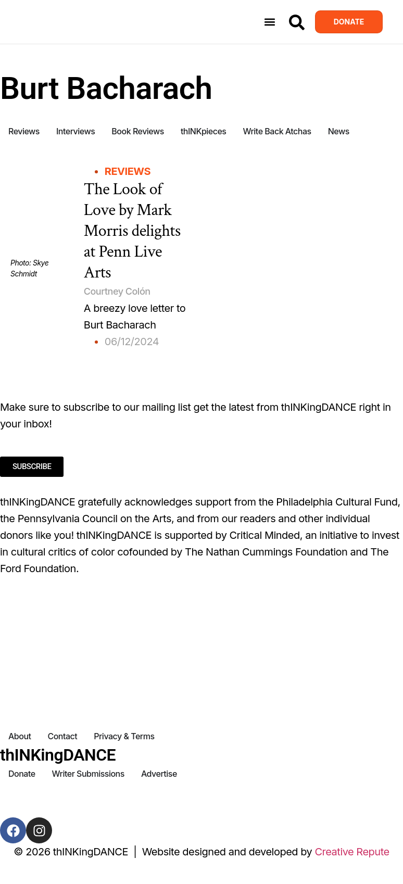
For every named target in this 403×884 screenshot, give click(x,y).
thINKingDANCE (58, 755)
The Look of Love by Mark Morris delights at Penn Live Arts (132, 231)
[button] (270, 22)
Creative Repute (351, 851)
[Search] (297, 22)
